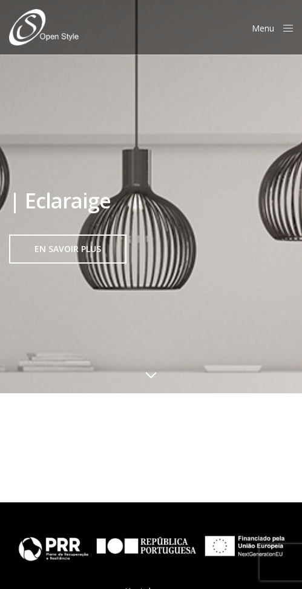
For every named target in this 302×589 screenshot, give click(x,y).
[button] (67, 249)
